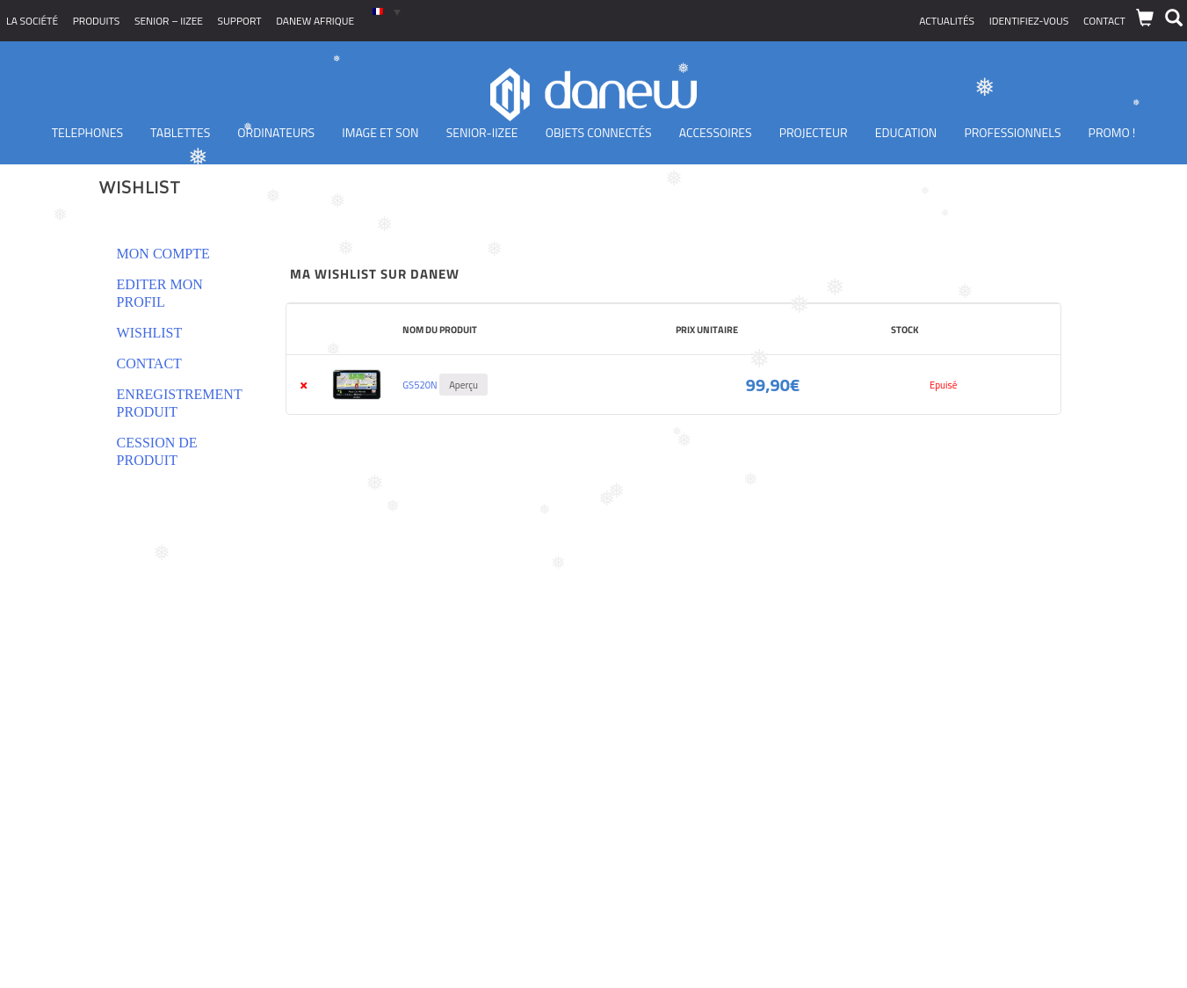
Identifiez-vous (1029, 20)
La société (32, 20)
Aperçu (463, 384)
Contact (1104, 20)
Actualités (946, 20)
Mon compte (163, 253)
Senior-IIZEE (482, 132)
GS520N (419, 384)
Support (240, 20)
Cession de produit (157, 451)
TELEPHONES (87, 132)
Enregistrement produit (179, 403)
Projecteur (813, 132)
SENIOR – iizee (168, 20)
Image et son (380, 132)
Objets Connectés (599, 132)
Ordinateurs (276, 132)
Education (906, 132)
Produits (96, 20)
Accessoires (715, 132)
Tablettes (180, 132)
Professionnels (1012, 132)
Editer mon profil (160, 293)
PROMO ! (1112, 132)
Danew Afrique (315, 20)
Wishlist (150, 332)
